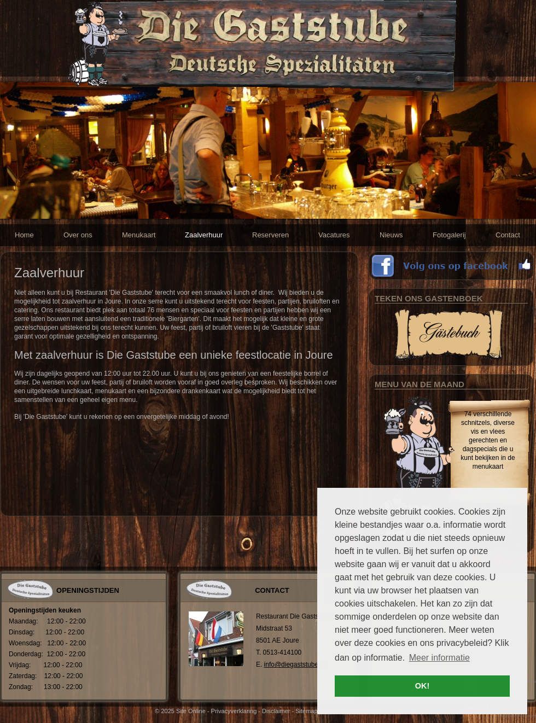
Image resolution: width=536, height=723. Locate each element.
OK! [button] (422, 685)
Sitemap (306, 711)
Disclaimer (276, 711)
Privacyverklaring (234, 711)
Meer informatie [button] (439, 657)
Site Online (191, 711)
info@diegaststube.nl (294, 664)
